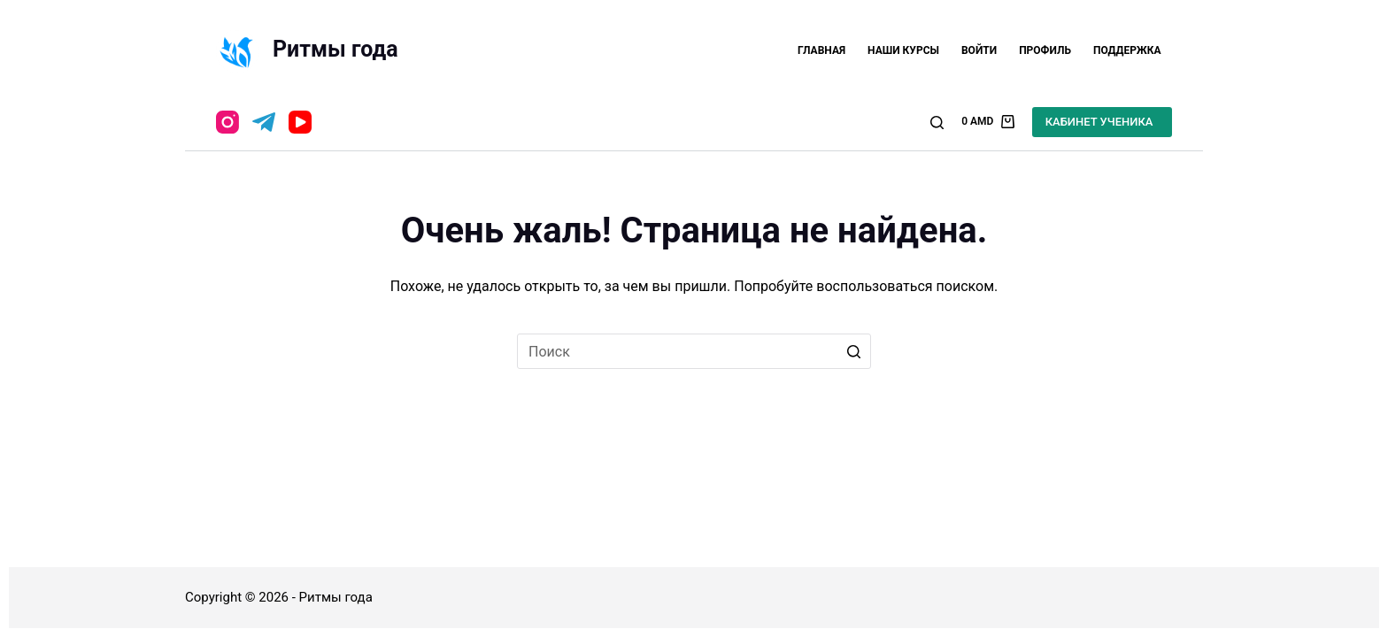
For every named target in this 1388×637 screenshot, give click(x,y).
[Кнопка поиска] (853, 351)
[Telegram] (263, 122)
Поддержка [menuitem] (1127, 50)
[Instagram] (227, 122)
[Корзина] (987, 122)
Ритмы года (335, 49)
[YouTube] (300, 122)
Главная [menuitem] (821, 50)
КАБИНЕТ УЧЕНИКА (1099, 121)
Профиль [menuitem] (1045, 50)
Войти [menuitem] (979, 50)
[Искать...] (694, 351)
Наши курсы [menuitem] (903, 50)
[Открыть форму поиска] (937, 122)
